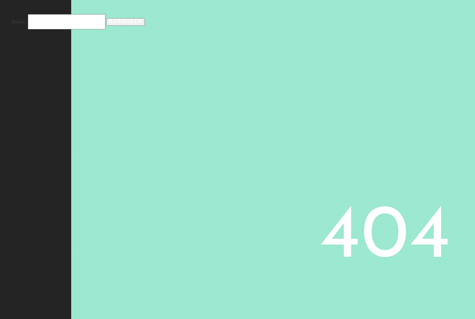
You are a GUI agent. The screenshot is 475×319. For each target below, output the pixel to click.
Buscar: (19, 21)
